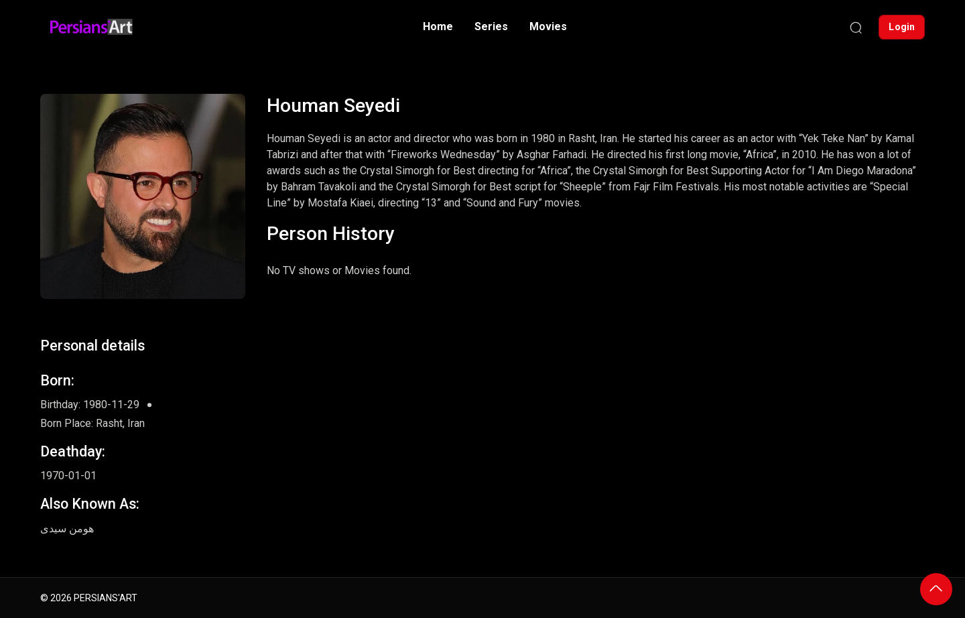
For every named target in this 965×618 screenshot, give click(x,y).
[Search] (855, 27)
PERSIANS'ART (105, 598)
